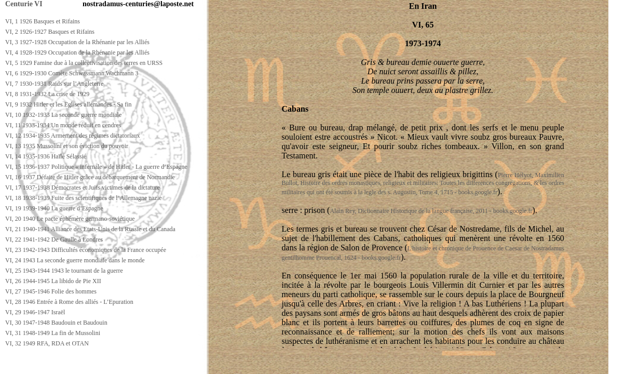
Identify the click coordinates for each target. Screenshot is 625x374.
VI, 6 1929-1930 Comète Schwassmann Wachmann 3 (71, 73)
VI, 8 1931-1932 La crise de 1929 (47, 94)
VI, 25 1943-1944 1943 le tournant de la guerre (64, 270)
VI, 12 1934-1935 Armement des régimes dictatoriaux (72, 135)
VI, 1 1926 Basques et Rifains (42, 21)
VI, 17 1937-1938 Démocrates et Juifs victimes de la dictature (82, 187)
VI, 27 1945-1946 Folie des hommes (51, 291)
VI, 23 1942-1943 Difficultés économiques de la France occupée (85, 249)
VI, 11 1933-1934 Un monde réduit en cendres (63, 125)
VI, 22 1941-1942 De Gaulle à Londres (54, 239)
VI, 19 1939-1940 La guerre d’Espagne (54, 208)
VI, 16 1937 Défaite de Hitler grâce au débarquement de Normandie (90, 177)
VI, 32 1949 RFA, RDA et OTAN (47, 343)
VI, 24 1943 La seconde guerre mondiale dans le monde (75, 260)
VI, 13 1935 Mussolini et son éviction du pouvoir (66, 146)
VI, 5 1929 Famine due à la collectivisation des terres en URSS (83, 62)
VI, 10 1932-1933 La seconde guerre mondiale (63, 114)
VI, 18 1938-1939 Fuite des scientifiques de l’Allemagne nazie (83, 198)
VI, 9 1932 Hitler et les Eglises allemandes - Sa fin (68, 104)
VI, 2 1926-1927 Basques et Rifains (49, 31)
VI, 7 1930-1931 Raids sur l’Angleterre (54, 83)
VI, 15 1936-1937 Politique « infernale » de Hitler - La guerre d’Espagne (96, 166)
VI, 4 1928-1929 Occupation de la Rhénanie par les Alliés (77, 52)
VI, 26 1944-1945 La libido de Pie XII (53, 281)
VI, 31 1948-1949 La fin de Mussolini (52, 333)
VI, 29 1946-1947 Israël (35, 312)
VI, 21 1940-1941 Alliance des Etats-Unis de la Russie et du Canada (90, 229)
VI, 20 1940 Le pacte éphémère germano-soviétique (70, 218)
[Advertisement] (190, 364)
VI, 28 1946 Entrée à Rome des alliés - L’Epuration (69, 301)
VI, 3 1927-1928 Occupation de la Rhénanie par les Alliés (77, 42)
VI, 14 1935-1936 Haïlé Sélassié (45, 156)
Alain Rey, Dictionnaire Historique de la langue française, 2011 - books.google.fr (431, 211)
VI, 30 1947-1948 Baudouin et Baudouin (56, 322)
